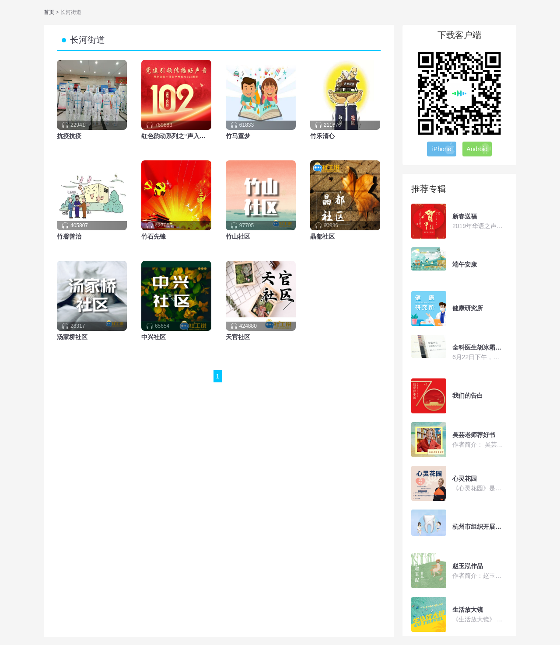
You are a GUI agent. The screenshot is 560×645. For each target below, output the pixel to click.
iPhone (444, 148)
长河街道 (87, 40)
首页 (50, 12)
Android (478, 148)
